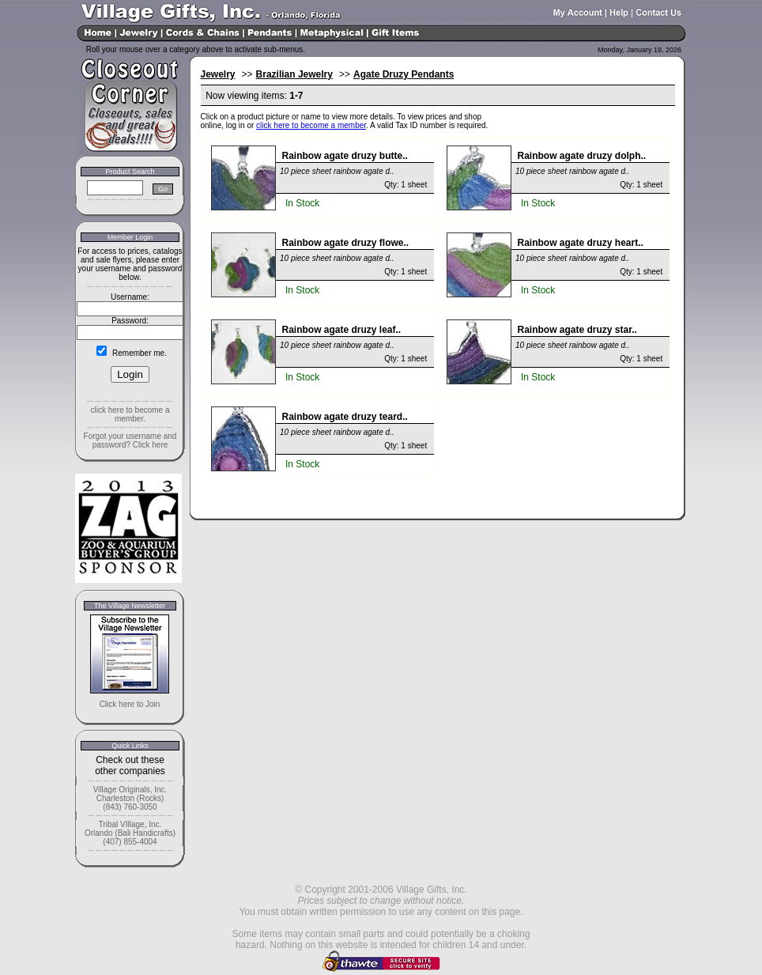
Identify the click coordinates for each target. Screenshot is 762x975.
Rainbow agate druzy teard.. (345, 416)
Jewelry (218, 74)
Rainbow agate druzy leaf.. (342, 329)
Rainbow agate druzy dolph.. (582, 155)
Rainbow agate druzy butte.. (345, 155)
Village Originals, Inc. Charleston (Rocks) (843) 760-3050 (130, 798)
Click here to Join (130, 704)
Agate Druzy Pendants (403, 74)
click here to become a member (311, 125)
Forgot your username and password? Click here (130, 440)
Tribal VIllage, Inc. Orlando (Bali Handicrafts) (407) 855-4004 (130, 833)
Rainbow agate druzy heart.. (580, 242)
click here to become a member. (129, 414)
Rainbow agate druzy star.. (577, 329)
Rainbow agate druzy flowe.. (345, 242)
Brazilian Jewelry (294, 74)
